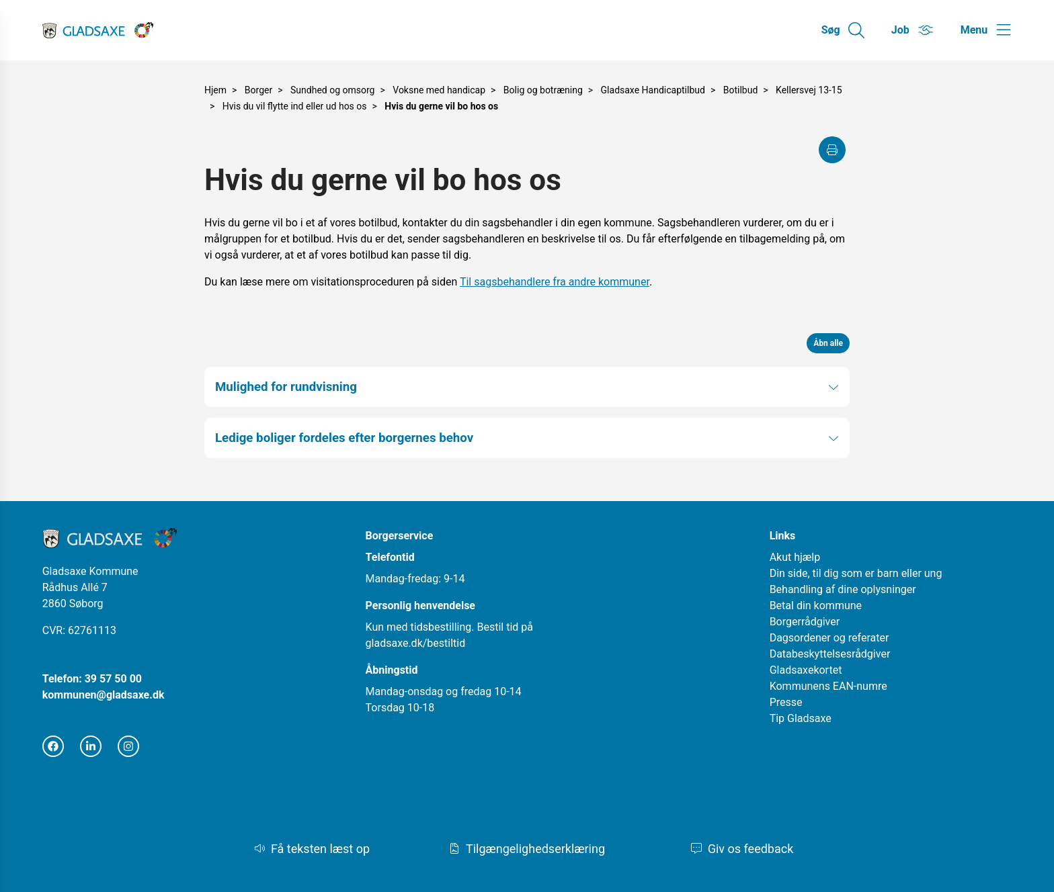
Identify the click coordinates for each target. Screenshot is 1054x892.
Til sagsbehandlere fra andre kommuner (554, 281)
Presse (786, 702)
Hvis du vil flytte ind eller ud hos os (294, 106)
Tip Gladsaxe (801, 718)
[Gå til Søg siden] (842, 30)
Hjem (215, 90)
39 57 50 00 (113, 678)
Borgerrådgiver (805, 621)
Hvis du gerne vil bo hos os (441, 106)
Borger (258, 90)
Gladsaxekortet (806, 670)
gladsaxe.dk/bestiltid (416, 643)
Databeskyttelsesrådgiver (830, 654)
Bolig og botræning (543, 90)
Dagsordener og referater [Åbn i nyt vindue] (829, 637)
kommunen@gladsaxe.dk (103, 694)
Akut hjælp (795, 557)
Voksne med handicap (439, 90)
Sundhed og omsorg (332, 90)
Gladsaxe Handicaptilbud (653, 90)
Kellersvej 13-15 (809, 90)
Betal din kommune (816, 605)
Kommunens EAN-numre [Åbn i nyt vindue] (828, 686)
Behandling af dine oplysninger (843, 589)
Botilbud (740, 90)
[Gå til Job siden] (912, 30)
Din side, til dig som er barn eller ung (856, 573)
